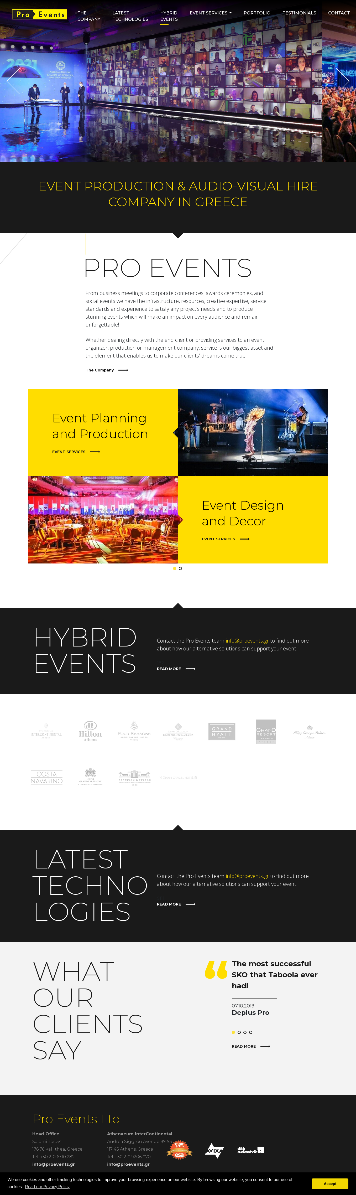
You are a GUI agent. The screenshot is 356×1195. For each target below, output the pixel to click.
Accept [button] (330, 1184)
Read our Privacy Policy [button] (47, 1186)
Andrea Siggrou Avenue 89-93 (139, 1141)
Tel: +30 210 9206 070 (129, 1156)
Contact (339, 13)
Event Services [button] (208, 13)
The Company (88, 16)
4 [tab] (251, 1033)
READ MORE (176, 668)
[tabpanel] (178, 476)
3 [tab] (246, 1033)
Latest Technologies (130, 16)
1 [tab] (175, 569)
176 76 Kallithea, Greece (57, 1149)
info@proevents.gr (247, 640)
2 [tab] (181, 569)
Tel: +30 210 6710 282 (53, 1156)
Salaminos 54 (47, 1141)
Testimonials (299, 13)
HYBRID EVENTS (169, 16)
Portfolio (257, 13)
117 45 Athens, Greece (130, 1149)
